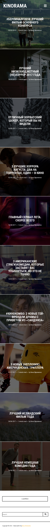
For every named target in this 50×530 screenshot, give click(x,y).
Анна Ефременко (36, 30)
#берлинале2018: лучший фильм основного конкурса (25, 22)
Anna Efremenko (26, 526)
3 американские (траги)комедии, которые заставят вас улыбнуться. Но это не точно (25, 268)
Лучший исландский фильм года (25, 415)
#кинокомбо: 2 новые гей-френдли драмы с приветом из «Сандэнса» (25, 317)
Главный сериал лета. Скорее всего (25, 219)
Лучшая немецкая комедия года (25, 464)
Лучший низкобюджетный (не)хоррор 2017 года (25, 71)
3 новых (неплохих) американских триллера (25, 366)
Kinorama (15, 6)
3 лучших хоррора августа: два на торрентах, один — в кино (25, 170)
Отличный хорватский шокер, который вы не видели (25, 121)
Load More (25, 499)
